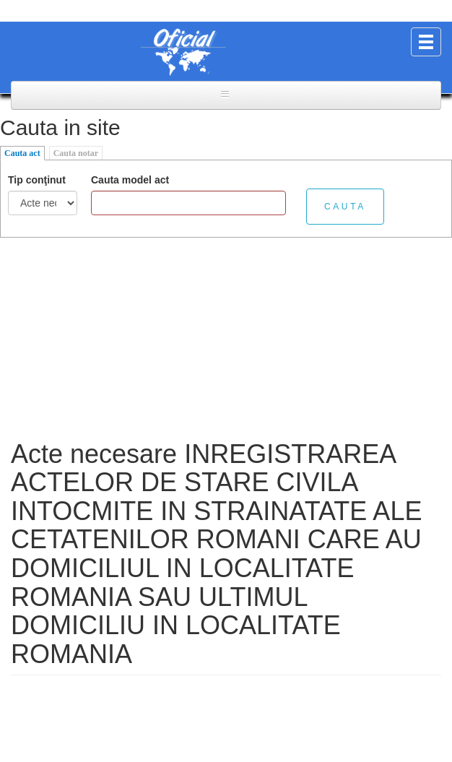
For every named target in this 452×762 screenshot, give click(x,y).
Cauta (345, 207)
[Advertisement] (226, 339)
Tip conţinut (37, 180)
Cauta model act (130, 180)
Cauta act (22, 153)
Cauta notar (75, 153)
